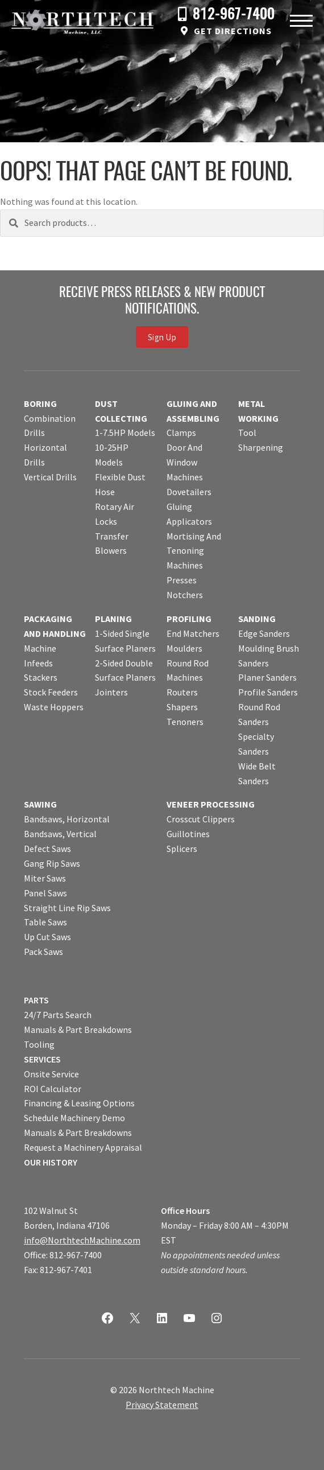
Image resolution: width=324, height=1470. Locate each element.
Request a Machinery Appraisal (83, 1147)
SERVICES (42, 1059)
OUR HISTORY (50, 1162)
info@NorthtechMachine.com (82, 1240)
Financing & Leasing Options (79, 1103)
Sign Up (162, 337)
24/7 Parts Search (58, 1014)
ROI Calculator (52, 1088)
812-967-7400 (234, 15)
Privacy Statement (162, 1404)
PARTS (36, 1000)
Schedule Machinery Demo (74, 1117)
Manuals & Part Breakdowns (78, 1029)
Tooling (39, 1044)
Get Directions (233, 30)
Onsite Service (51, 1074)
